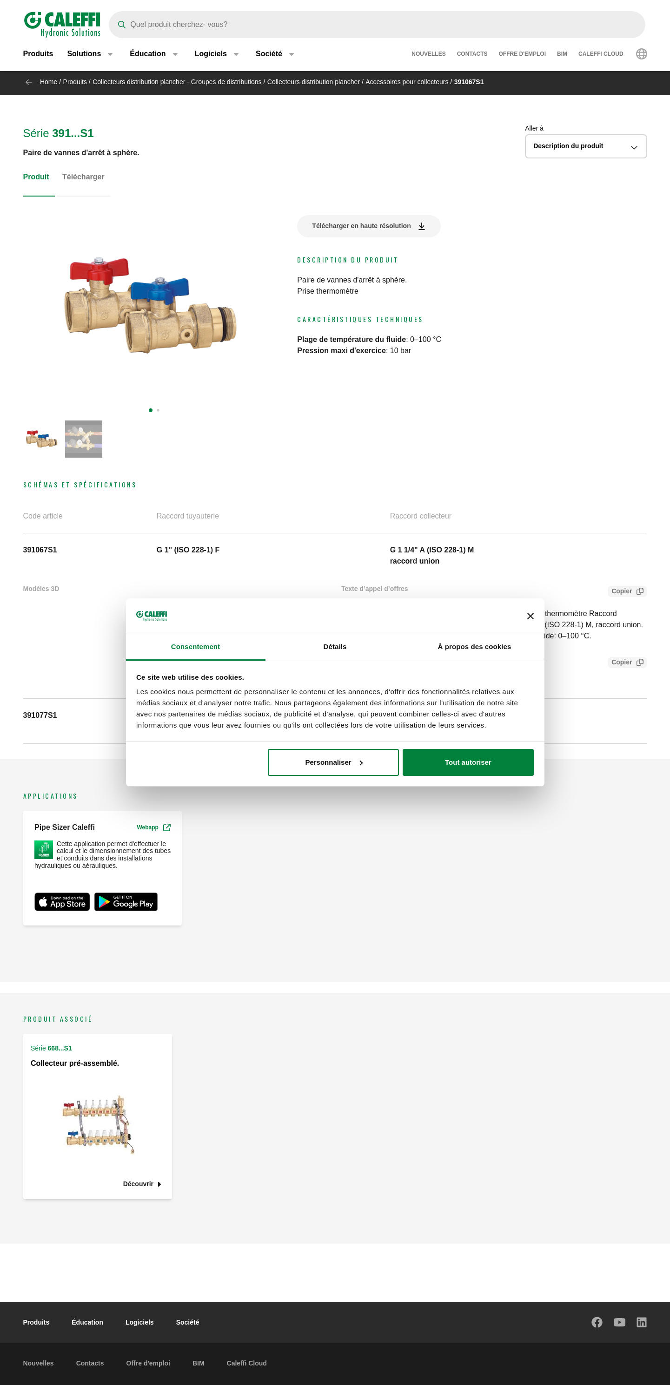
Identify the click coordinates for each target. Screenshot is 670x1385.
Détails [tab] (335, 646)
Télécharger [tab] (83, 177)
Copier (620, 592)
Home (48, 81)
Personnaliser (333, 762)
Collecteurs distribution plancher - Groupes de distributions (177, 81)
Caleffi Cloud (601, 56)
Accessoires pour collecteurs (406, 81)
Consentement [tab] (195, 646)
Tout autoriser (468, 762)
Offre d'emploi (522, 56)
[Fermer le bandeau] (530, 616)
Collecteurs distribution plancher (313, 81)
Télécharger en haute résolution (361, 226)
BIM (562, 56)
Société (187, 1322)
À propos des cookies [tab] (474, 646)
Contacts (472, 56)
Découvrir (138, 1184)
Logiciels (140, 1322)
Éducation (87, 1322)
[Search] (377, 24)
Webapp (153, 827)
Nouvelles (428, 56)
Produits (38, 55)
